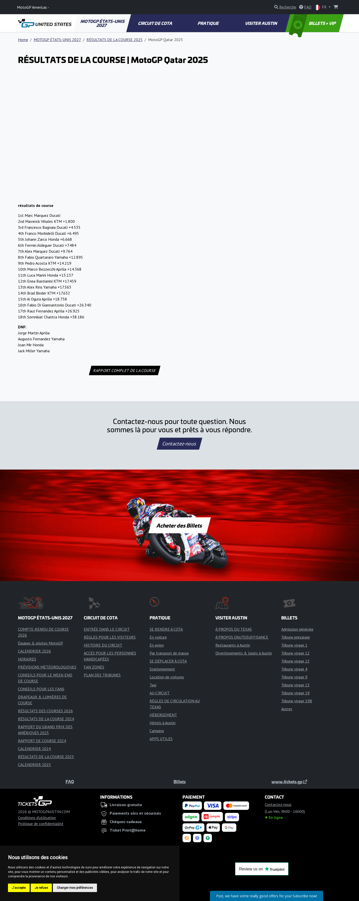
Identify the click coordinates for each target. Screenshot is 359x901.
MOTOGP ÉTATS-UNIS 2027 (103, 23)
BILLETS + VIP (313, 23)
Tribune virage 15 (295, 661)
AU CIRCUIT (160, 692)
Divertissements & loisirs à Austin (243, 653)
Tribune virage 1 (294, 645)
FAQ (70, 781)
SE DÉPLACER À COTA (168, 661)
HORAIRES (27, 659)
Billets (180, 781)
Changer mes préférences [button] (75, 888)
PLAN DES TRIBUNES (102, 674)
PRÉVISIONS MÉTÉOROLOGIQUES (47, 666)
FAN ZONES (94, 666)
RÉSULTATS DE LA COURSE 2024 (46, 718)
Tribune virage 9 (294, 676)
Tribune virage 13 (295, 684)
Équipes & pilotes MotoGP (40, 643)
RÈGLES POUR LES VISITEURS (110, 637)
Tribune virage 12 (295, 653)
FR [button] (321, 7)
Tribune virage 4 (294, 668)
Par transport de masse (169, 653)
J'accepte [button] (19, 888)
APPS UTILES (161, 738)
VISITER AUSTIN (261, 23)
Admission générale (297, 629)
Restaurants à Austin (232, 645)
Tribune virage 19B (296, 700)
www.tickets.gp (289, 781)
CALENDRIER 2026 (34, 651)
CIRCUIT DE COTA (155, 23)
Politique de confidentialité (40, 823)
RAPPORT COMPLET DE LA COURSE (125, 370)
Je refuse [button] (41, 888)
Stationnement (162, 668)
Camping (157, 730)
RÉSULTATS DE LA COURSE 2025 (115, 39)
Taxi (153, 684)
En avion (157, 645)
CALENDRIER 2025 (34, 764)
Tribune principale (295, 637)
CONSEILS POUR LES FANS (41, 688)
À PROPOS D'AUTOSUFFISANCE (241, 637)
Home (23, 39)
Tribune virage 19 (295, 692)
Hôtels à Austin (163, 722)
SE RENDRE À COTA (166, 629)
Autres (286, 708)
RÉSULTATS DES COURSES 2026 (45, 710)
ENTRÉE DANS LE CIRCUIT (107, 629)
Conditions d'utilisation (37, 817)
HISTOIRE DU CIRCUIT (103, 645)
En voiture (158, 637)
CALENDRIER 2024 (34, 748)
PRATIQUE (208, 23)
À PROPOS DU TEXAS (233, 629)
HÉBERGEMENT (163, 714)
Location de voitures (167, 676)
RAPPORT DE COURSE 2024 (42, 740)
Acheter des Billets (179, 525)
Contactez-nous (179, 443)
